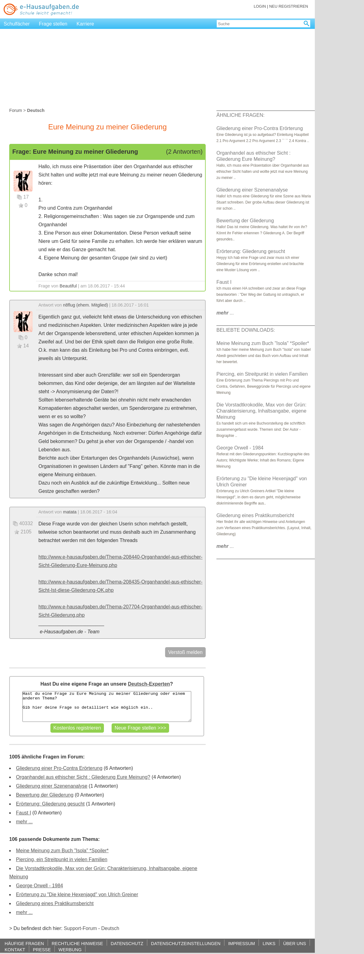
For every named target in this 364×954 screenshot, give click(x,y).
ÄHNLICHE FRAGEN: (240, 115)
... (225, 312)
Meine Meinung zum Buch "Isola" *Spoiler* (62, 850)
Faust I (23, 812)
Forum (15, 110)
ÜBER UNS (294, 943)
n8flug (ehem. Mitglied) (85, 305)
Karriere (85, 23)
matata (70, 511)
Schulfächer (17, 23)
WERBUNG (69, 949)
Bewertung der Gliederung (44, 795)
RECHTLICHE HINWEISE (77, 943)
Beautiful (68, 285)
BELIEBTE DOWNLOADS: (245, 330)
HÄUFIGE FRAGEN (24, 943)
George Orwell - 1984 (39, 885)
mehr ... (24, 821)
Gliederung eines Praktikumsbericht (55, 903)
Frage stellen (53, 23)
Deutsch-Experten (149, 684)
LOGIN (260, 6)
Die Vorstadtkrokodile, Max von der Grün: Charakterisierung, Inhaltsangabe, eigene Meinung (261, 411)
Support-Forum (80, 928)
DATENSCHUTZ (127, 943)
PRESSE (42, 949)
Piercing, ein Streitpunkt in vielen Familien (61, 859)
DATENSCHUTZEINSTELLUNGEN (185, 943)
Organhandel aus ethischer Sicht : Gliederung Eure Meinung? (83, 777)
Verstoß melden (185, 652)
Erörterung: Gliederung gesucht (50, 803)
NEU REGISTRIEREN (288, 6)
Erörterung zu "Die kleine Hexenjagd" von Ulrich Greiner (77, 894)
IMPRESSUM (241, 943)
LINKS (269, 943)
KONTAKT (15, 949)
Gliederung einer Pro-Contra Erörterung (59, 768)
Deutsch (110, 928)
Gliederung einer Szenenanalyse (51, 786)
